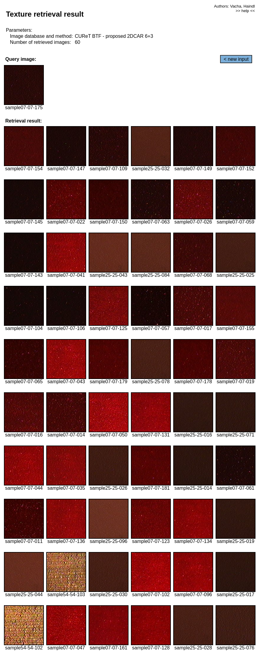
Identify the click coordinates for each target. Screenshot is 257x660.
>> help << (245, 10)
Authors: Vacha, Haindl (234, 6)
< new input (236, 59)
